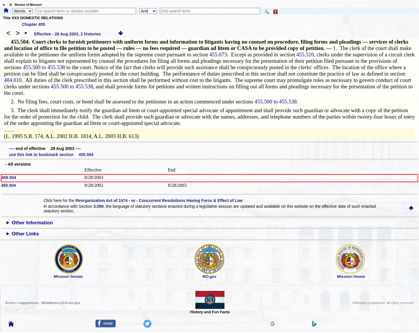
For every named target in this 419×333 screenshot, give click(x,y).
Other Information (32, 222)
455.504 (8, 177)
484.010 (13, 80)
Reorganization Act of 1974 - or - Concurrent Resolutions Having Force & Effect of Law (159, 200)
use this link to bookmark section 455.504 (51, 154)
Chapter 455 (33, 24)
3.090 (98, 206)
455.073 (218, 54)
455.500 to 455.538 (44, 67)
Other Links (25, 234)
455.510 (305, 54)
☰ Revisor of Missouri (24, 4)
